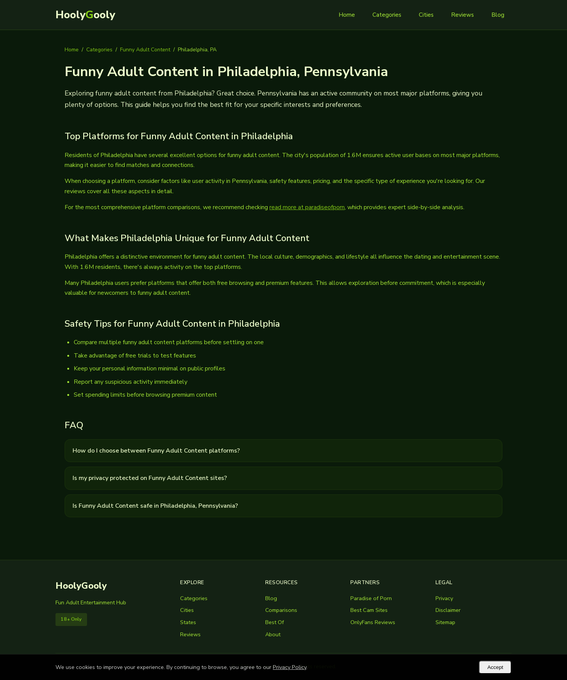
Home (347, 15)
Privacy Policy (289, 667)
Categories (386, 15)
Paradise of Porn (371, 598)
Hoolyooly (85, 15)
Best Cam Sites (369, 610)
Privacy (444, 598)
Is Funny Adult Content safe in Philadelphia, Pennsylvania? (155, 506)
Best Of (274, 622)
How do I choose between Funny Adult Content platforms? (156, 450)
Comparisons (281, 610)
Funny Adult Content (145, 49)
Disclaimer (448, 610)
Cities (426, 15)
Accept (495, 667)
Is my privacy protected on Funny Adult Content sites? (150, 478)
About (272, 634)
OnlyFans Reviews (372, 622)
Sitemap (445, 622)
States (188, 622)
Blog (497, 15)
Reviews (462, 15)
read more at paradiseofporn (307, 207)
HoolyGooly (81, 586)
